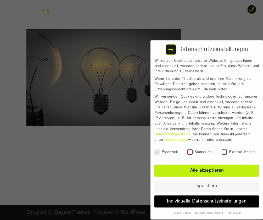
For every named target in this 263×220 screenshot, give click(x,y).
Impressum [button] (234, 209)
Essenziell (166, 148)
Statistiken (199, 148)
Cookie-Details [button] (182, 209)
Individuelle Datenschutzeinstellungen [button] (207, 197)
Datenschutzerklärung (172, 130)
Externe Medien (239, 148)
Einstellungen (176, 135)
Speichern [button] (206, 181)
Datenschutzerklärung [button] (209, 209)
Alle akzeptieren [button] (207, 166)
